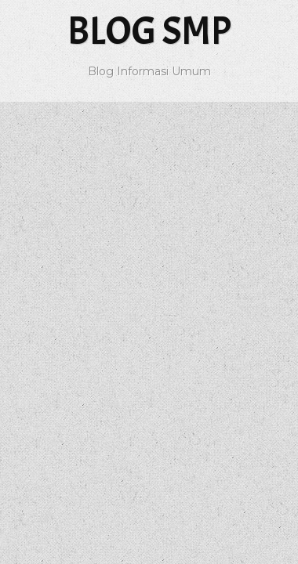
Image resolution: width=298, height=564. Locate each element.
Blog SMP (149, 31)
